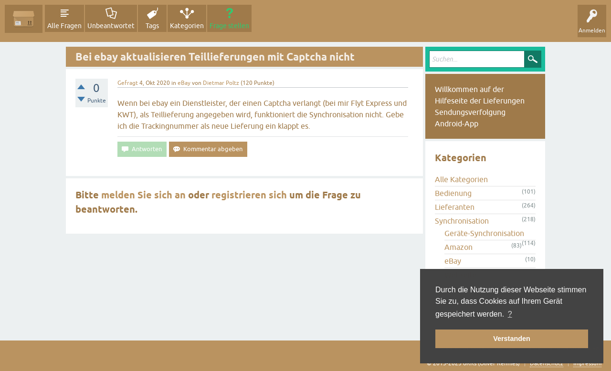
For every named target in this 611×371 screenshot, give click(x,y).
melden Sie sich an (143, 195)
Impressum (587, 363)
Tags (152, 26)
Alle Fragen (64, 26)
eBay (184, 83)
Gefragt (127, 83)
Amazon (458, 247)
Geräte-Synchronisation (484, 233)
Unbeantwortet (111, 26)
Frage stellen (229, 26)
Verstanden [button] (511, 338)
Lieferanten (454, 207)
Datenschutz (546, 363)
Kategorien (187, 26)
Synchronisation (462, 220)
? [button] (510, 314)
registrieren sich (249, 195)
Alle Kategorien (461, 179)
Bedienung (453, 193)
